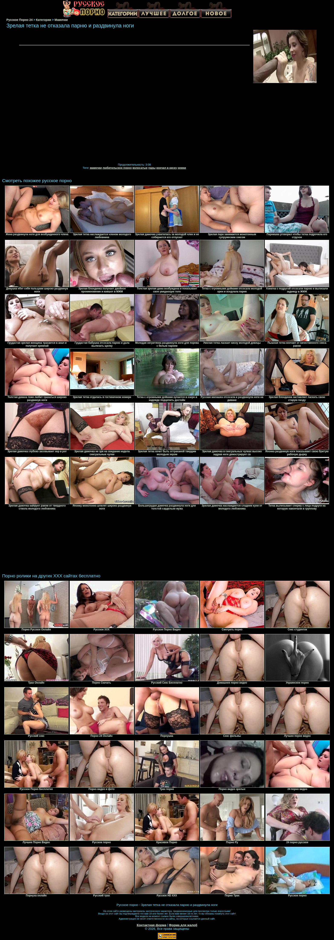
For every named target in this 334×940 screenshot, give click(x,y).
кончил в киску (166, 167)
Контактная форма (151, 925)
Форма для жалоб (183, 925)
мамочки (96, 167)
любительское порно (117, 167)
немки (182, 167)
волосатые (140, 167)
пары (151, 167)
